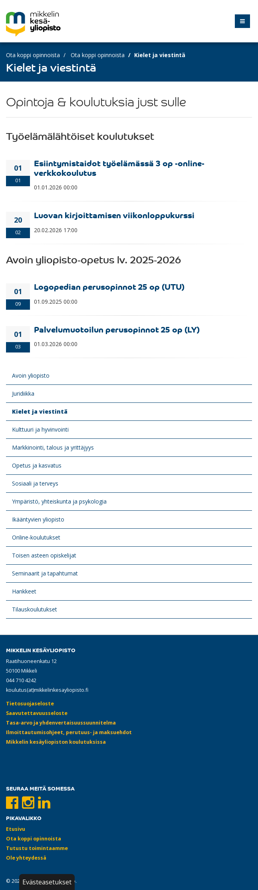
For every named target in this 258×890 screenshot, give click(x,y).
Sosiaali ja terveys (35, 483)
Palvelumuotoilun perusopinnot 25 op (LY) (117, 329)
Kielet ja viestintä (39, 411)
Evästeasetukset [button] (46, 882)
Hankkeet (24, 591)
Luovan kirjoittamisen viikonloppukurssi (114, 215)
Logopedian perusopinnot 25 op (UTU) (109, 286)
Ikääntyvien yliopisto (38, 519)
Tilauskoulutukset (34, 609)
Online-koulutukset (36, 537)
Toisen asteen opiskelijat (44, 555)
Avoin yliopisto (31, 375)
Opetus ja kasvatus (37, 465)
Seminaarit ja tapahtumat (45, 573)
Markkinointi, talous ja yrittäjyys (53, 447)
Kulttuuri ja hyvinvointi (40, 429)
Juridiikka (23, 393)
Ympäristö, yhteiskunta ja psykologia (59, 501)
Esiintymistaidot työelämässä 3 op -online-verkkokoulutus (119, 167)
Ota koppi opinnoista (33, 55)
